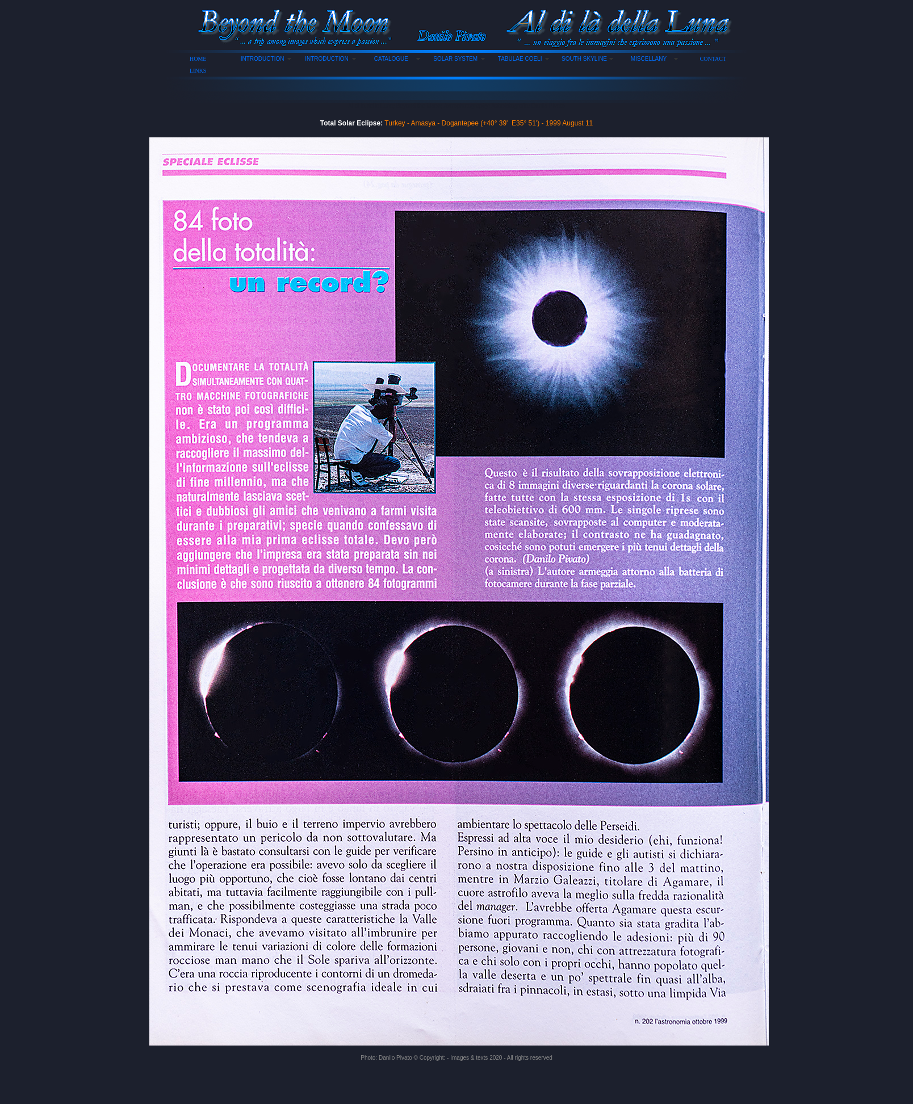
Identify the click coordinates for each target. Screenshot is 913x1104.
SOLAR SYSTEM (455, 59)
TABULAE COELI (520, 59)
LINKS (198, 71)
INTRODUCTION (262, 59)
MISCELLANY (649, 59)
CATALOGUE (391, 59)
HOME (198, 59)
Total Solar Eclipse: (351, 123)
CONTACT (713, 59)
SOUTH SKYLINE (584, 59)
